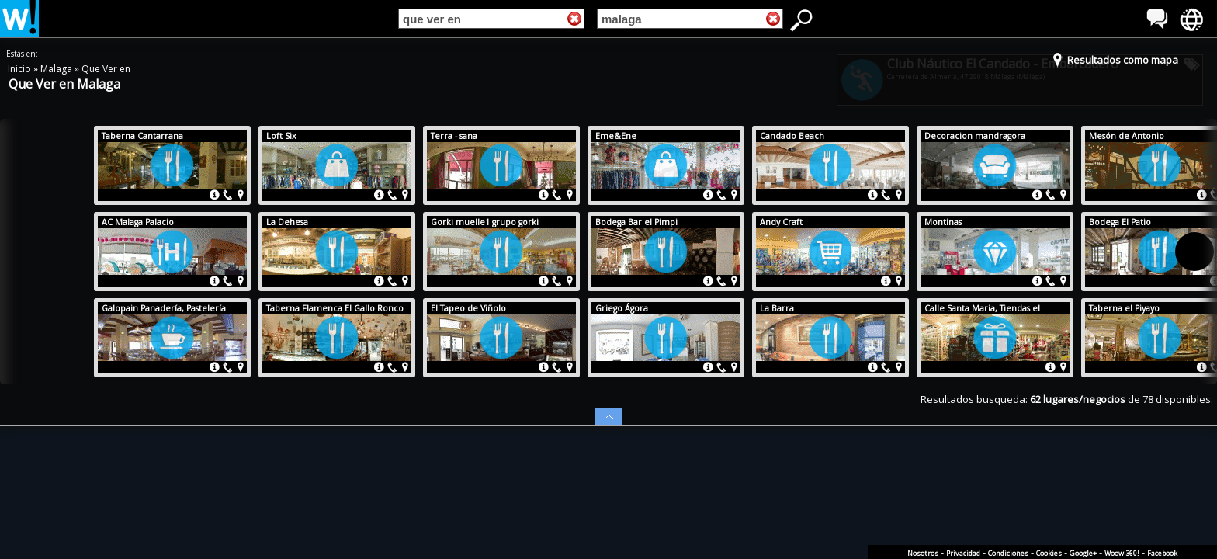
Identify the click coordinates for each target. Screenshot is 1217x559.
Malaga (57, 68)
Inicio (20, 68)
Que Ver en (105, 68)
